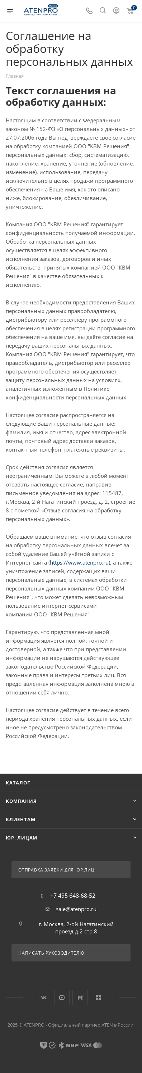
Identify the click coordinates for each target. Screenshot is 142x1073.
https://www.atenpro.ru (79, 562)
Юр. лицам (21, 837)
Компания (21, 801)
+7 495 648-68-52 (72, 895)
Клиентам (20, 819)
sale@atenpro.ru (76, 909)
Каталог (18, 782)
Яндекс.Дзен (98, 997)
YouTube (62, 997)
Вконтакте (43, 997)
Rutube (80, 997)
